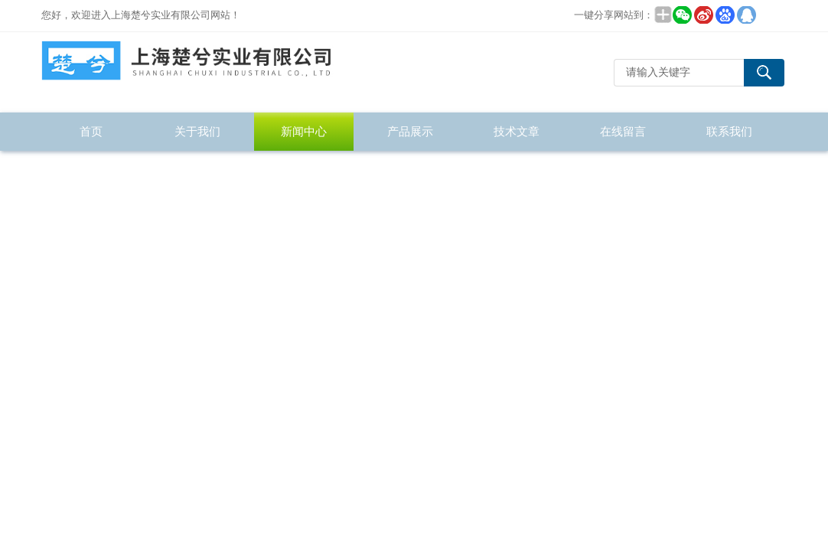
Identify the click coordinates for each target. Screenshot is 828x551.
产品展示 (410, 131)
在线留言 (623, 131)
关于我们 (197, 131)
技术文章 (517, 131)
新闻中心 (304, 131)
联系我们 (729, 131)
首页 (91, 131)
